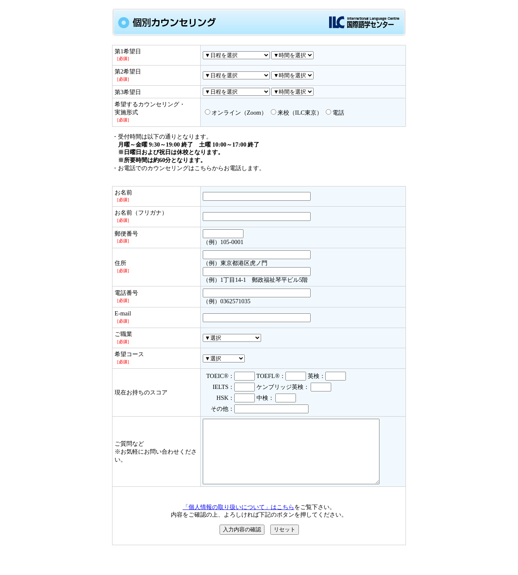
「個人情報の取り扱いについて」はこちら (238, 519)
